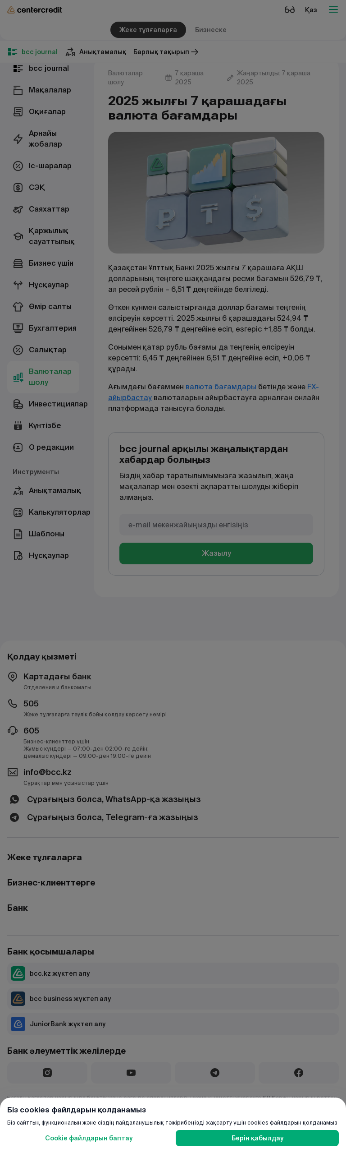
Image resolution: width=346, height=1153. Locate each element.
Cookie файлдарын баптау (88, 1138)
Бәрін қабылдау (257, 1138)
